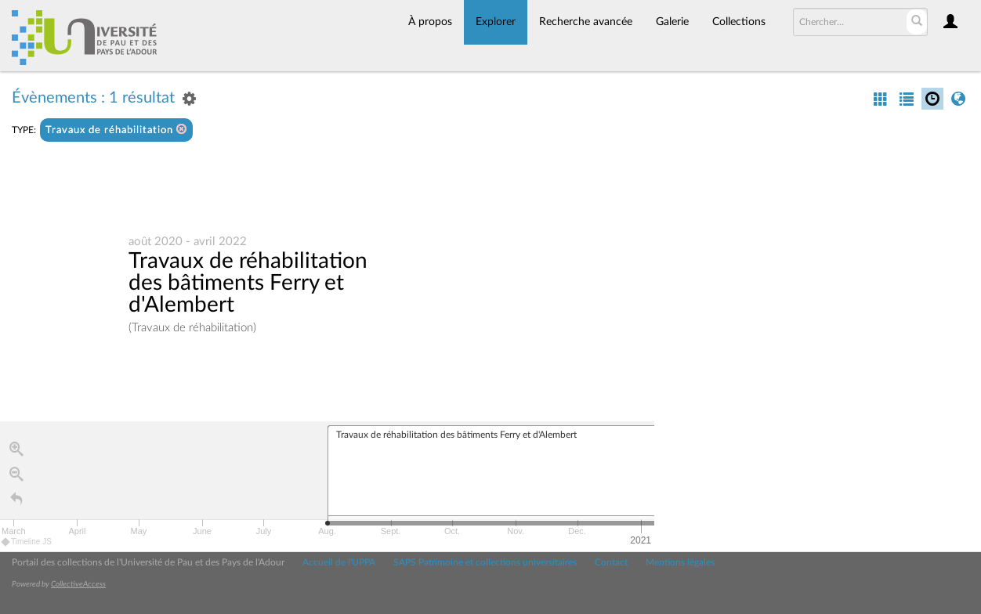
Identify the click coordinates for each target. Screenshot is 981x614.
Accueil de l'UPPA (338, 562)
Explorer (496, 21)
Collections (739, 21)
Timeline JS (27, 541)
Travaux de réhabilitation (116, 129)
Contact (611, 562)
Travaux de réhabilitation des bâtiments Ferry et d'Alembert (248, 283)
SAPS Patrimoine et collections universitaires (485, 562)
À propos (430, 21)
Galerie (672, 21)
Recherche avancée (585, 21)
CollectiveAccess (78, 584)
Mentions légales (680, 562)
